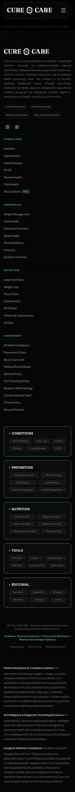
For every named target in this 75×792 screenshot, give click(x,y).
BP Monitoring (53, 475)
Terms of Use (34, 646)
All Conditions (12, 191)
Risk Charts (57, 565)
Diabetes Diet (12, 301)
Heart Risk (17, 565)
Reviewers (18, 592)
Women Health (13, 177)
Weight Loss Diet (51, 516)
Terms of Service (14, 409)
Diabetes (9, 148)
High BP (59, 441)
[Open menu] (63, 10)
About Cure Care (14, 359)
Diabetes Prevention (16, 228)
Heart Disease (38, 448)
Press (58, 599)
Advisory (39, 599)
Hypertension (12, 155)
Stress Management (22, 489)
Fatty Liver (41, 441)
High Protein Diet (22, 524)
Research (19, 599)
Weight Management (17, 214)
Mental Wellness (14, 242)
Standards (38, 592)
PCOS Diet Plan (53, 531)
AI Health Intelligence (17, 345)
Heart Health (11, 221)
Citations (57, 592)
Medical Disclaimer (55, 646)
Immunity (9, 250)
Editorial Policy (13, 374)
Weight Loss (11, 287)
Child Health (11, 184)
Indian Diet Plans (14, 279)
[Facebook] (17, 127)
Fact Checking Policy (17, 381)
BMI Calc (17, 558)
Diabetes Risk (55, 558)
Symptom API (37, 565)
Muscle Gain (11, 294)
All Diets (9, 322)
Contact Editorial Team (18, 395)
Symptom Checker (15, 257)
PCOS (7, 170)
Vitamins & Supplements (19, 315)
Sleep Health (12, 235)
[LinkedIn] (7, 127)
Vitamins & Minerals (51, 524)
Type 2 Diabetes (20, 441)
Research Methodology (18, 388)
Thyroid (17, 448)
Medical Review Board (17, 366)
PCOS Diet (10, 308)
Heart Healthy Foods (24, 531)
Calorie (35, 558)
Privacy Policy (12, 402)
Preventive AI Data (15, 352)
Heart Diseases (13, 163)
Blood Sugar (22, 482)
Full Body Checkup (24, 475)
